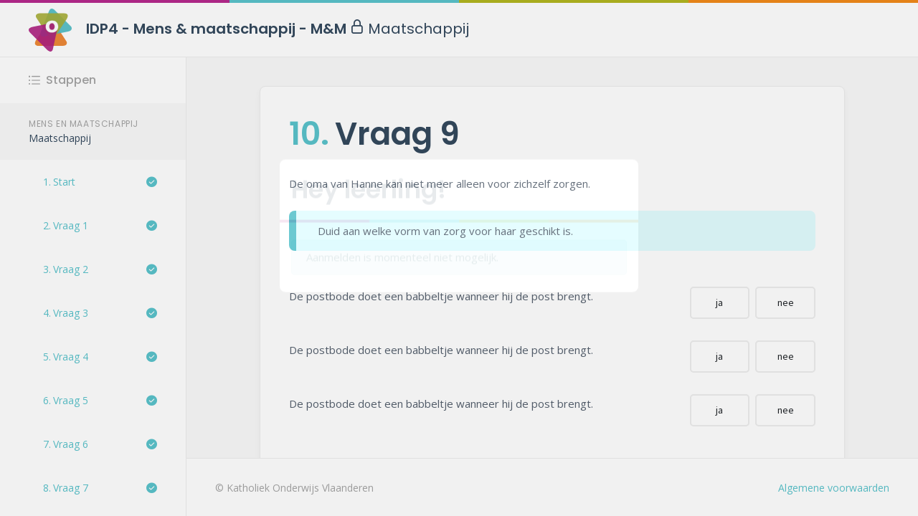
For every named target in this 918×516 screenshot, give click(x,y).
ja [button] (719, 302)
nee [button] (785, 302)
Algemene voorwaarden (833, 487)
